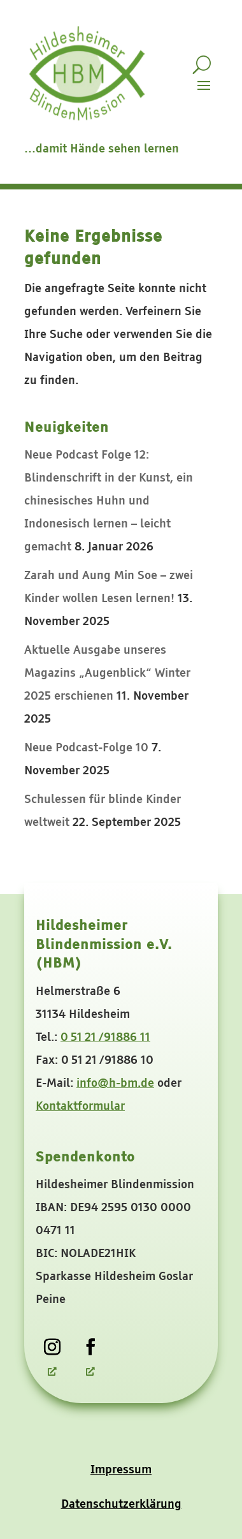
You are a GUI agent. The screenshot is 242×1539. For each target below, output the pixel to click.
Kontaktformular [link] (80, 1106)
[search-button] (201, 64)
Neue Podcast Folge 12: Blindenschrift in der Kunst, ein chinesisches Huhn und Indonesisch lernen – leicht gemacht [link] (108, 501)
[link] (52, 1347)
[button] (204, 84)
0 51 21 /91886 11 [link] (105, 1037)
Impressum (121, 1470)
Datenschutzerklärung (121, 1504)
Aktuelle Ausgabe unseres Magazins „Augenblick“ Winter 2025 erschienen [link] (107, 673)
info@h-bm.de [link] (115, 1083)
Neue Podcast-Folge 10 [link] (86, 748)
